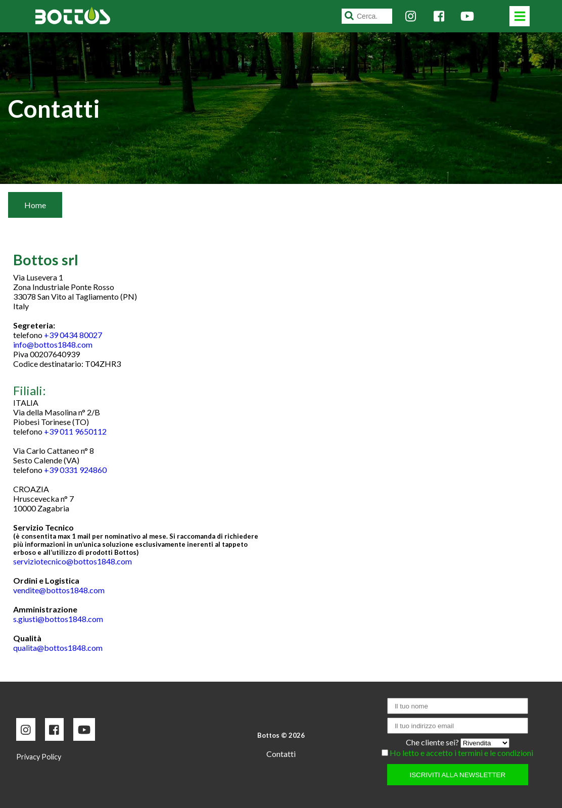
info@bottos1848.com (52, 344)
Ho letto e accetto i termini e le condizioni (461, 752)
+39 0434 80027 (73, 335)
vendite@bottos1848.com (59, 590)
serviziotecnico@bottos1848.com (72, 561)
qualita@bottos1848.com (58, 647)
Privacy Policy (38, 756)
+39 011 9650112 (75, 431)
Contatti (281, 753)
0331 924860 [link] (83, 469)
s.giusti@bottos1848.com (58, 619)
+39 (75, 469)
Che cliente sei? (433, 742)
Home (35, 205)
